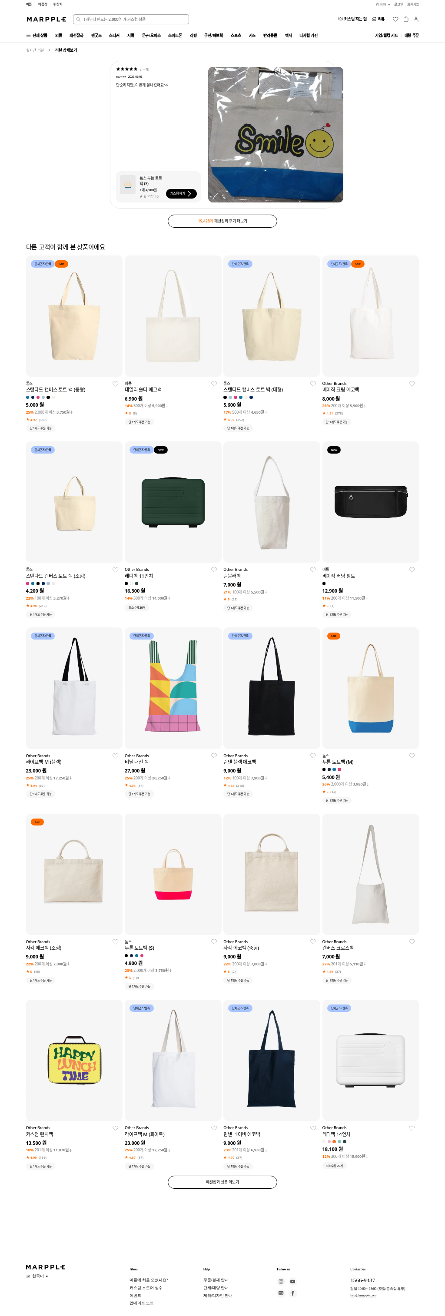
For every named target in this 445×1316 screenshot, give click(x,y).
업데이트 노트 (142, 1303)
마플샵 (42, 4)
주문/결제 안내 (216, 1280)
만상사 (58, 4)
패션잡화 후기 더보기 (222, 221)
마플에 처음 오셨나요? (149, 1280)
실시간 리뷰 (35, 50)
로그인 (398, 4)
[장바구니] (406, 19)
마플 (29, 4)
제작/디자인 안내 (217, 1295)
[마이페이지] (416, 19)
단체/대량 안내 (216, 1288)
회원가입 (413, 4)
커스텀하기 (181, 193)
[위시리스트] (395, 19)
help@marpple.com (363, 1295)
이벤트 (135, 1295)
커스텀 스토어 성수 (146, 1288)
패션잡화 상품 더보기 (222, 1182)
